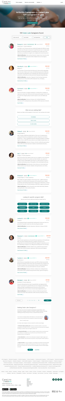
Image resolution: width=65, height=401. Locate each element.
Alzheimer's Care (44, 204)
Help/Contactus (29, 383)
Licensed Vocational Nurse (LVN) (45, 364)
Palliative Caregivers (58, 361)
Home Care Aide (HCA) (42, 367)
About (28, 380)
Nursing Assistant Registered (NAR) (30, 367)
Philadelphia (19, 373)
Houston (44, 371)
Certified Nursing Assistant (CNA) (54, 362)
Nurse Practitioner (51, 367)
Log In (61, 2)
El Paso (34, 371)
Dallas (23, 371)
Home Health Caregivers (27, 361)
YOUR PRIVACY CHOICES (10, 385)
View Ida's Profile (21, 168)
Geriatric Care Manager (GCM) (54, 366)
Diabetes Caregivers (17, 361)
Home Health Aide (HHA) (8, 364)
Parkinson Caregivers (8, 362)
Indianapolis (49, 371)
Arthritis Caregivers (22, 359)
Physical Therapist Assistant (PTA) (24, 366)
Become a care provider (29, 2)
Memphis (9, 373)
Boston (10, 371)
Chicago (19, 371)
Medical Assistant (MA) (18, 364)
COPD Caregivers (50, 359)
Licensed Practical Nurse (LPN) (11, 366)
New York (13, 373)
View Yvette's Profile (22, 272)
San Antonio (29, 373)
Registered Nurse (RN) (57, 364)
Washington (55, 373)
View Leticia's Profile (22, 228)
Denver (27, 371)
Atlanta (2, 371)
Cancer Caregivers (30, 359)
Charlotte (15, 371)
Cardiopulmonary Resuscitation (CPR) (39, 362)
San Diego (35, 373)
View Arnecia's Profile (22, 190)
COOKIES (3, 385)
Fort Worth (39, 371)
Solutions (39, 2)
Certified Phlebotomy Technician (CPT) (40, 366)
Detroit (31, 371)
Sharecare (29, 381)
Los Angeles (61, 371)
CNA (33, 207)
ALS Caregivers (5, 359)
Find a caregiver (19, 2)
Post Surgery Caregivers (18, 362)
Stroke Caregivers (27, 362)
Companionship (33, 211)
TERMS (20, 385)
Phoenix (24, 373)
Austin (6, 371)
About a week (33, 120)
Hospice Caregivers (36, 361)
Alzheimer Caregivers (13, 359)
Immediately (33, 116)
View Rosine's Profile (22, 59)
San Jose (46, 373)
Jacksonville (55, 371)
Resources (29, 382)
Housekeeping (22, 207)
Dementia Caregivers (59, 359)
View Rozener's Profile (22, 250)
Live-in (44, 207)
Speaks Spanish (22, 204)
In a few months (33, 123)
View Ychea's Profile (22, 146)
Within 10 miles (33, 204)
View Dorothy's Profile (22, 81)
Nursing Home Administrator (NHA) (31, 364)
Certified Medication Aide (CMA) (16, 367)
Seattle (50, 373)
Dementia (22, 211)
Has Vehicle (44, 211)
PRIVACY (16, 385)
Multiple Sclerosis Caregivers (47, 361)
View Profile (20, 103)
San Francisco (40, 373)
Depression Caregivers (7, 361)
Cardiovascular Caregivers (41, 359)
